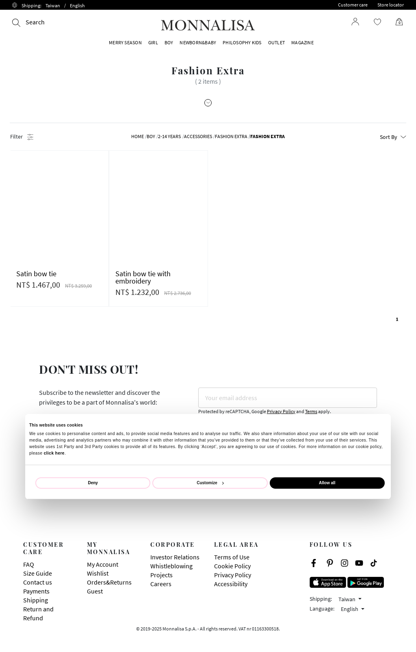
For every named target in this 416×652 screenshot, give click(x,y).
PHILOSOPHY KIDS (242, 42)
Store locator (390, 5)
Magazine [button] (302, 42)
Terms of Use (231, 557)
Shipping (35, 600)
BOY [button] (169, 42)
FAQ (28, 564)
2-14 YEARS (169, 136)
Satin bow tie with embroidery (143, 277)
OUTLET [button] (276, 42)
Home (137, 136)
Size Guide (37, 573)
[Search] (28, 22)
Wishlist (97, 573)
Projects (161, 575)
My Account (102, 564)
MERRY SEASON (125, 42)
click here (54, 453)
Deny (93, 483)
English (350, 609)
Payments (36, 591)
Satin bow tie (36, 273)
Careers (160, 584)
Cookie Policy (232, 566)
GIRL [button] (153, 42)
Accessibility (230, 584)
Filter (21, 136)
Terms (311, 411)
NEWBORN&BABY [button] (198, 42)
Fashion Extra (231, 136)
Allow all (327, 483)
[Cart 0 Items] (396, 21)
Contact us (37, 582)
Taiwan (347, 599)
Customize (210, 483)
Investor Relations (174, 557)
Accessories (198, 136)
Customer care (353, 5)
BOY (151, 136)
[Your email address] (287, 398)
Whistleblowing (171, 566)
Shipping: (53, 5)
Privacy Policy (281, 411)
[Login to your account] (355, 21)
